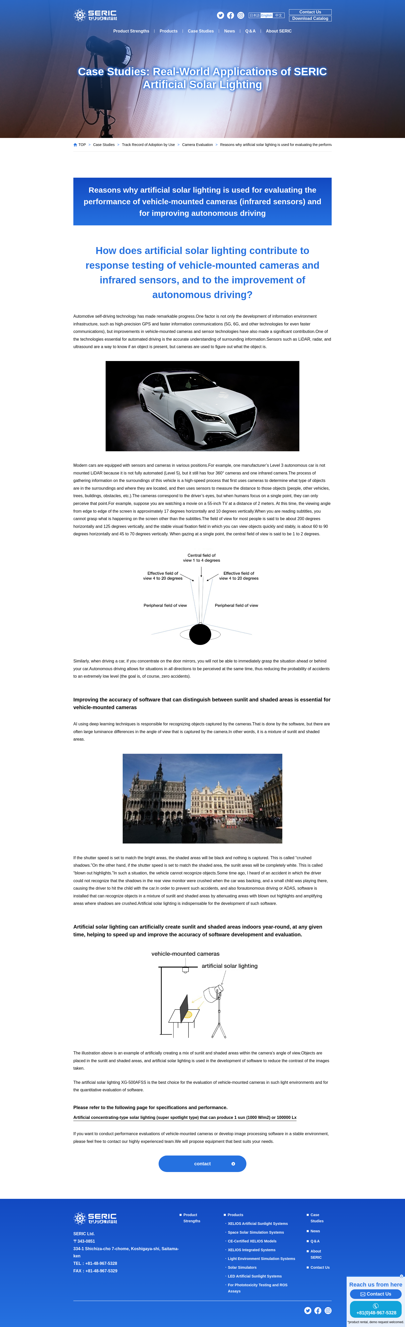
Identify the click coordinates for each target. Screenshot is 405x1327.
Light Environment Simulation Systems (261, 1259)
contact (202, 1163)
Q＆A (250, 31)
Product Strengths (131, 31)
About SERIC (279, 31)
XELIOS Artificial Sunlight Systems (258, 1224)
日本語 (255, 15)
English (266, 15)
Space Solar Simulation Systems (256, 1232)
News (229, 31)
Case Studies (201, 31)
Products (168, 31)
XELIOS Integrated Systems (251, 1250)
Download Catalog (310, 18)
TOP (82, 145)
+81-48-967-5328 (101, 1263)
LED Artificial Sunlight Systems (255, 1276)
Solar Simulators (242, 1267)
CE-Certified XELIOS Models (252, 1241)
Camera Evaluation (197, 145)
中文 (278, 15)
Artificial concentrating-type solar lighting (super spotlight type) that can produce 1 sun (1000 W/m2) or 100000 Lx (185, 1117)
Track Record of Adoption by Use (148, 145)
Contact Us (310, 12)
